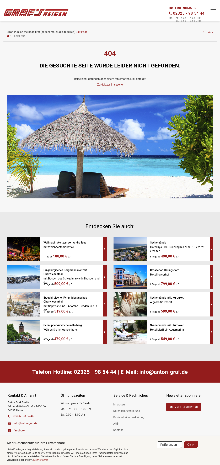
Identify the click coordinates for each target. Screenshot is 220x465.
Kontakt (118, 430)
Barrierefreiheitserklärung (128, 417)
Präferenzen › (169, 444)
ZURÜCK (208, 32)
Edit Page (81, 32)
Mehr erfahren (40, 459)
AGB (116, 423)
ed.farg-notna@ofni (163, 372)
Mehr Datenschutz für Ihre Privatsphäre (36, 443)
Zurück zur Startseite (110, 84)
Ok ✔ (190, 444)
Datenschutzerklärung (126, 411)
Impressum (120, 404)
